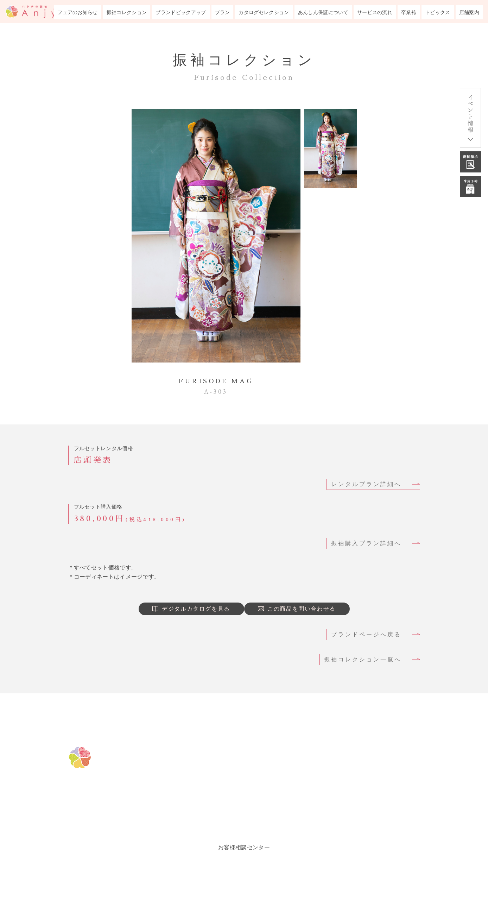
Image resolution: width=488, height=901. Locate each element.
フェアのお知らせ (77, 12)
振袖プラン (245, 802)
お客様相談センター (244, 847)
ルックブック (248, 820)
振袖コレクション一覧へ (362, 659)
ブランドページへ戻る (366, 634)
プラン (222, 12)
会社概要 (341, 820)
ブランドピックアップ (181, 12)
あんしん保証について (323, 12)
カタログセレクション (264, 12)
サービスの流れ (374, 12)
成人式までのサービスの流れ (373, 767)
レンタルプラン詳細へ (366, 484)
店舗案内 (469, 12)
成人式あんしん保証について (373, 749)
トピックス (437, 12)
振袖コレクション (127, 12)
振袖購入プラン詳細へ (366, 543)
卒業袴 (408, 12)
